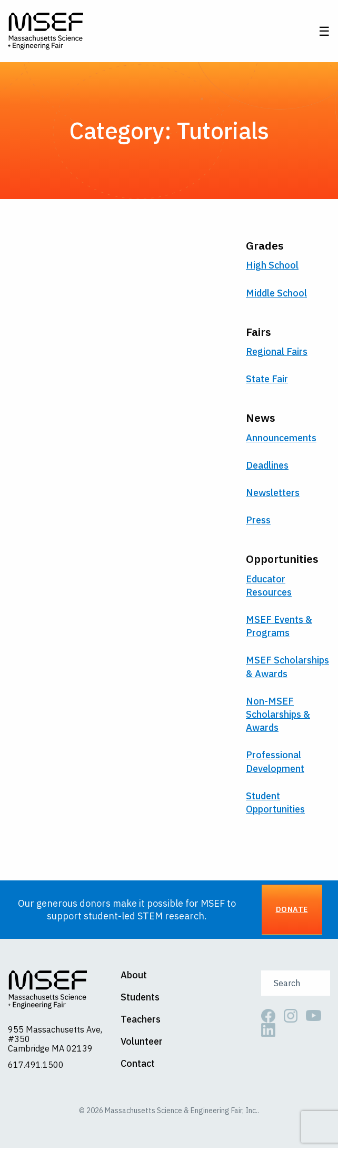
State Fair (267, 380)
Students (140, 999)
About (134, 977)
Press (258, 521)
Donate (292, 911)
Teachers (141, 1021)
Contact (138, 1065)
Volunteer (142, 1043)
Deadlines (267, 467)
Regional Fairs (276, 353)
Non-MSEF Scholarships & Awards (278, 716)
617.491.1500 (36, 1066)
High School (272, 267)
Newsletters (273, 494)
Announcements (281, 439)
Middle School (276, 295)
